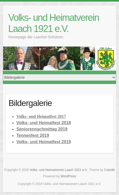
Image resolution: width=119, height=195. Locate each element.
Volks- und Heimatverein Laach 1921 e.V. (53, 23)
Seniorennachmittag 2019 (41, 129)
